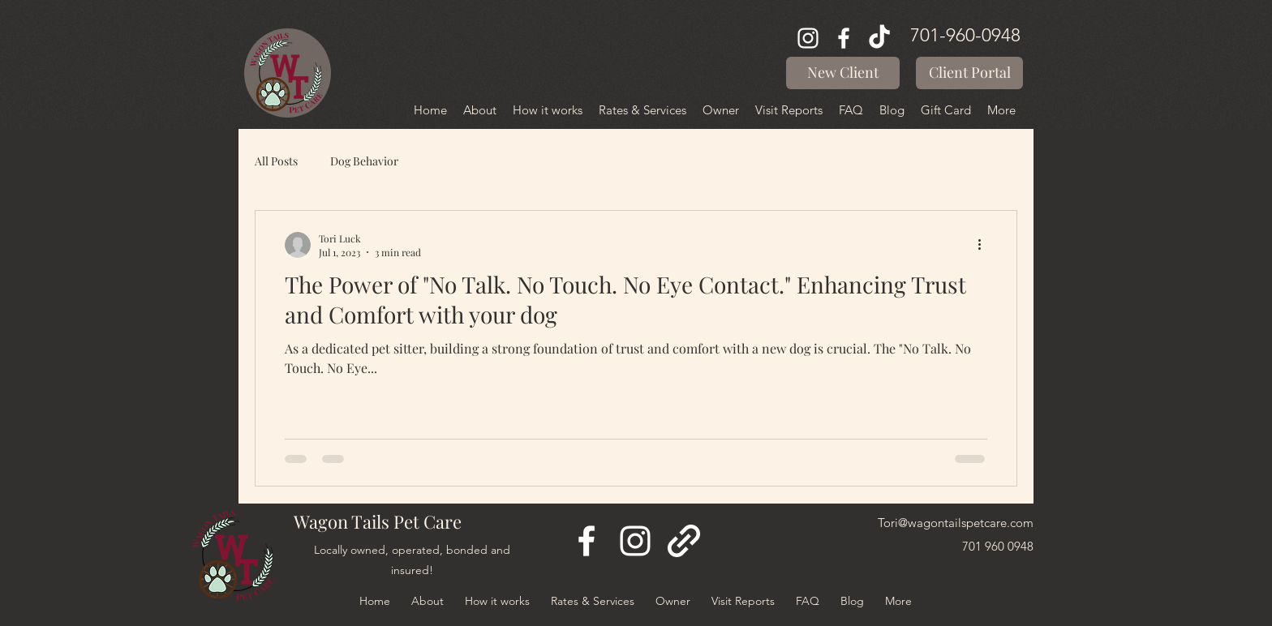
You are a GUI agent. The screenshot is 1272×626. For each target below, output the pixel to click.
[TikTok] (879, 38)
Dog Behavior (364, 161)
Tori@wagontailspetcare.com (956, 522)
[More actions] (985, 245)
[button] (843, 73)
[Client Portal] (969, 73)
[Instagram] (808, 38)
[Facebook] (843, 38)
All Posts (276, 161)
